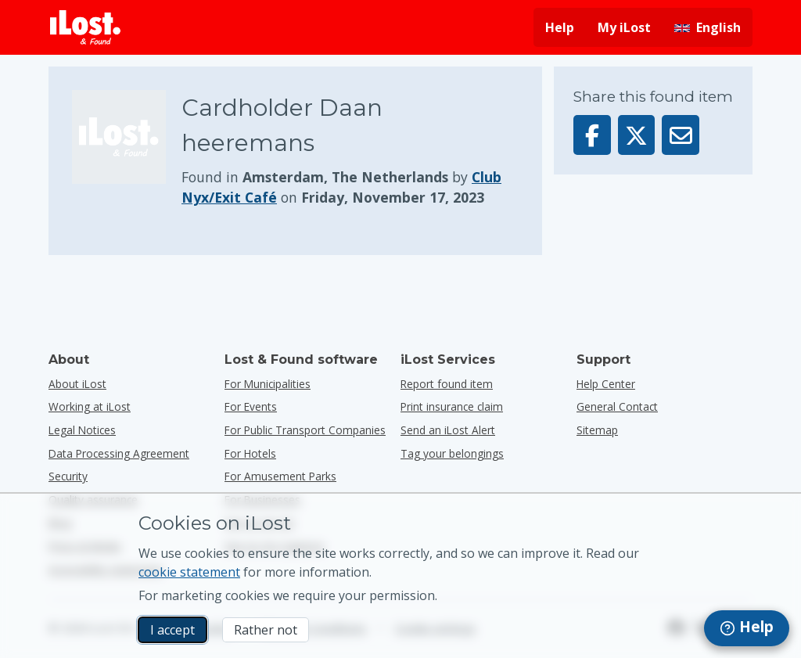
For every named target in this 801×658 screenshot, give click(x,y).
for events (250, 406)
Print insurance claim (451, 406)
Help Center (606, 383)
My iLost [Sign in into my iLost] (624, 27)
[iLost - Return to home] (85, 27)
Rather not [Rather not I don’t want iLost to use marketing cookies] (265, 629)
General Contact (617, 406)
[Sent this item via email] (680, 135)
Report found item (446, 383)
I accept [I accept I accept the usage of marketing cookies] (172, 629)
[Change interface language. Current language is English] (708, 27)
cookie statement (189, 572)
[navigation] (746, 628)
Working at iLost (89, 406)
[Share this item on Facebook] (592, 135)
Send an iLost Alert (447, 429)
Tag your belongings (452, 453)
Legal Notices (82, 429)
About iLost (77, 383)
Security (68, 476)
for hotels (250, 453)
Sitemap (597, 429)
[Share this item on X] (637, 135)
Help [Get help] (559, 27)
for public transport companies (305, 429)
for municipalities (267, 383)
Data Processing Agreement (118, 453)
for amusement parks (280, 476)
